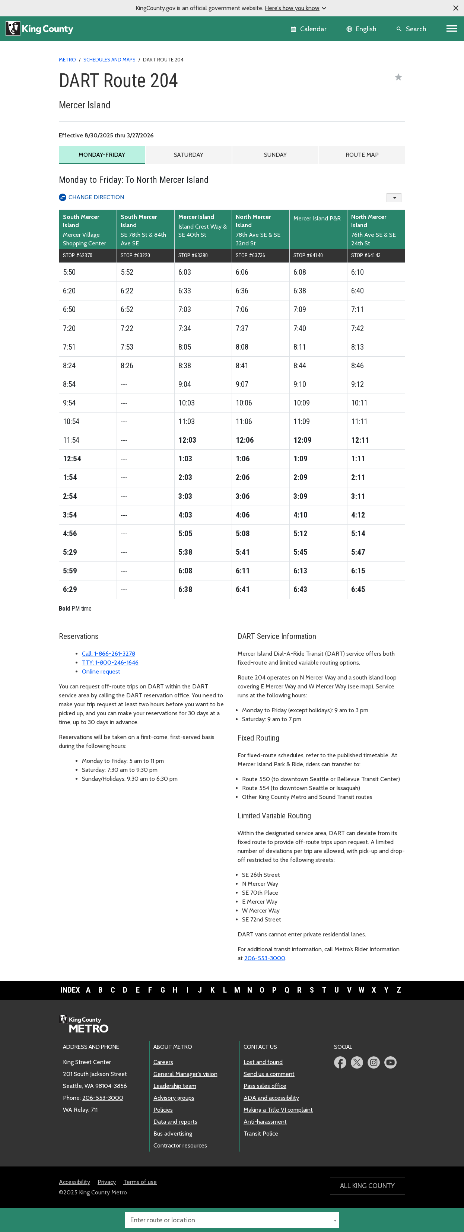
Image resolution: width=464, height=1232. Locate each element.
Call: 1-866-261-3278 (108, 654)
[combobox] (232, 1220)
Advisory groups (173, 1097)
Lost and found (263, 1062)
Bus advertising (172, 1133)
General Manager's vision (185, 1073)
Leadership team (174, 1085)
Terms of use (140, 1181)
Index (70, 990)
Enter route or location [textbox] (162, 1220)
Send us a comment (269, 1073)
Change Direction (96, 197)
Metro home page (88, 1024)
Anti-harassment (265, 1121)
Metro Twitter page (357, 1062)
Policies (163, 1109)
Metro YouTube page (390, 1062)
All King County (367, 1186)
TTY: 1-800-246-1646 (110, 662)
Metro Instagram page (374, 1062)
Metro (67, 60)
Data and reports (175, 1121)
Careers (163, 1062)
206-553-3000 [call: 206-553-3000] (102, 1097)
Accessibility (74, 1181)
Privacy (107, 1181)
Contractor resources (180, 1145)
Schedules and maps (109, 60)
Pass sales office (265, 1085)
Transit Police (261, 1133)
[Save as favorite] (398, 77)
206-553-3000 (264, 958)
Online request (101, 671)
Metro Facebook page (340, 1062)
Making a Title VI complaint (278, 1109)
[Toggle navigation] (452, 28)
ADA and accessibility (271, 1097)
